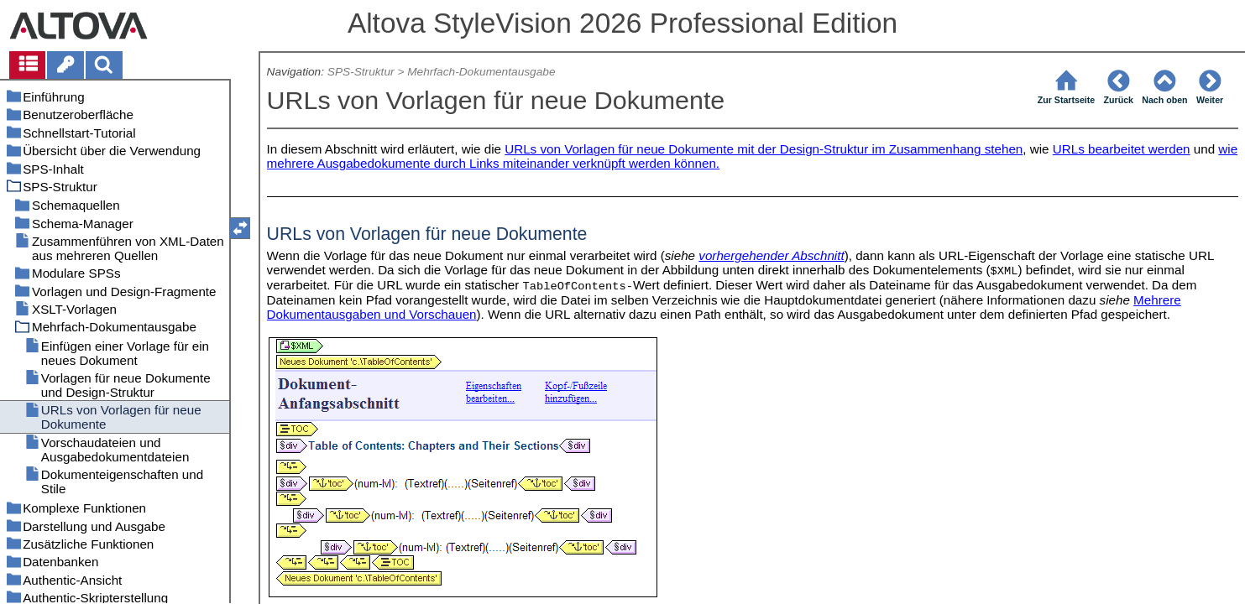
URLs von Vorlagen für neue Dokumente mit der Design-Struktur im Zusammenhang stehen (764, 149)
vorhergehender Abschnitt (771, 255)
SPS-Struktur (361, 71)
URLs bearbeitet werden (1121, 149)
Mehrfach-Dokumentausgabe (481, 71)
